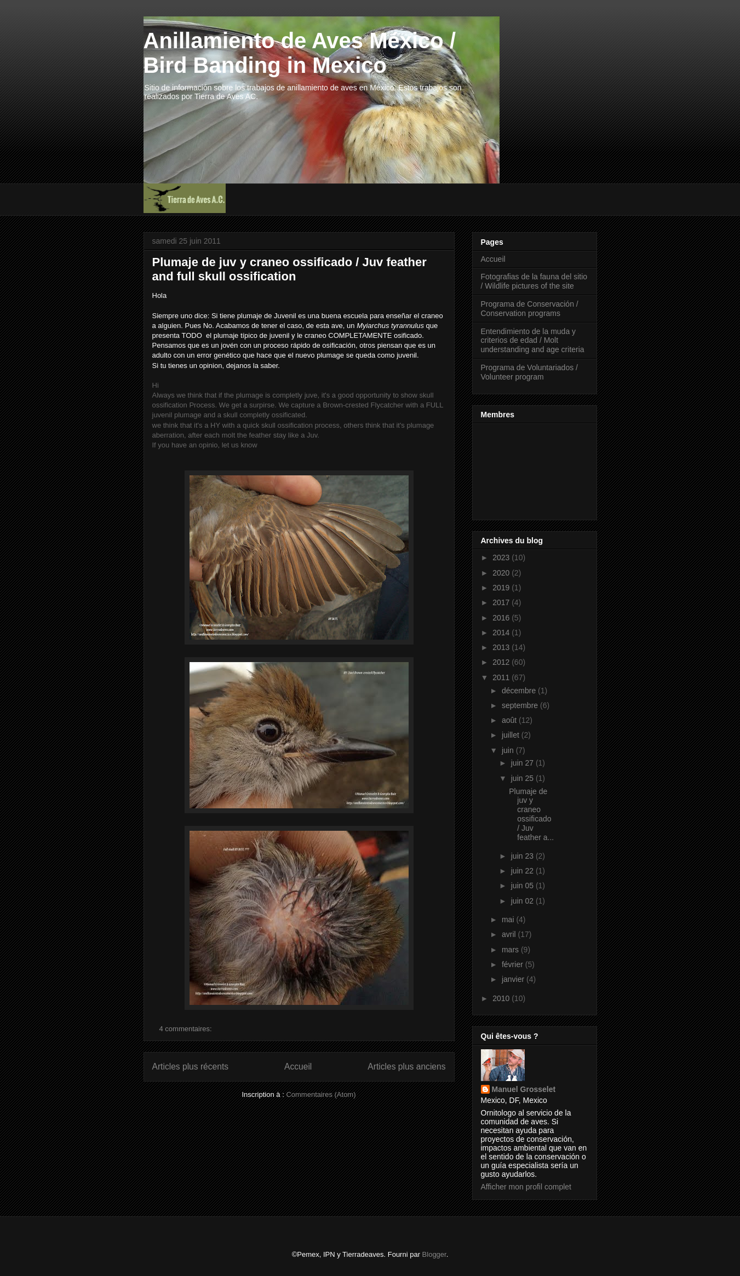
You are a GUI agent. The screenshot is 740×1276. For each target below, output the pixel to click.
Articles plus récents (190, 1066)
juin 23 (523, 856)
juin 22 (523, 870)
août (510, 720)
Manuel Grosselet (524, 1089)
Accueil (298, 1066)
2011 (502, 677)
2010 (502, 998)
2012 (502, 662)
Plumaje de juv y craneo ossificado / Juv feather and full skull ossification (289, 269)
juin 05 (523, 885)
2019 (502, 587)
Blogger (434, 1254)
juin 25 (523, 778)
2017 (502, 602)
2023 (502, 557)
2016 (502, 617)
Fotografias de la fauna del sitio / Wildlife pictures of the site (534, 281)
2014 (502, 632)
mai (509, 919)
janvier (514, 979)
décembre (520, 690)
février (513, 964)
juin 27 (523, 762)
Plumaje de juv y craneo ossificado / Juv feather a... (531, 814)
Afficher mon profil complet (526, 1186)
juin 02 (523, 900)
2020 (502, 572)
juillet (511, 735)
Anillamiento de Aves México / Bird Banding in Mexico (300, 52)
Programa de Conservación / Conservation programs (529, 309)
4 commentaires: (186, 1029)
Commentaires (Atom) (320, 1094)
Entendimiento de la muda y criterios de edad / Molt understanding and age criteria (532, 340)
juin (509, 750)
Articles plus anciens (406, 1066)
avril (510, 934)
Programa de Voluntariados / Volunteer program (529, 372)
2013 (502, 647)
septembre (521, 705)
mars (511, 949)
